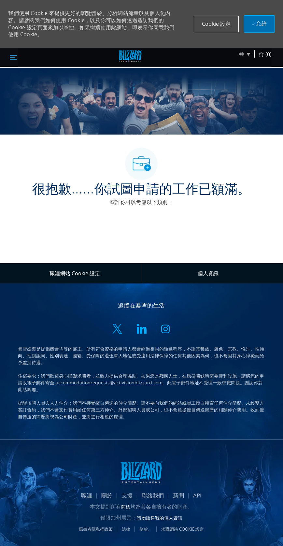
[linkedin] (141, 329)
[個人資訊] (208, 273)
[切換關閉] (13, 57)
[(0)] (265, 53)
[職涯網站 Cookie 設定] (74, 273)
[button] (216, 24)
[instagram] (165, 329)
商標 (125, 507)
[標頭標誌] (130, 56)
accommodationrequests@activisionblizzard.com (109, 383)
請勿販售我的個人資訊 (159, 518)
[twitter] (117, 329)
